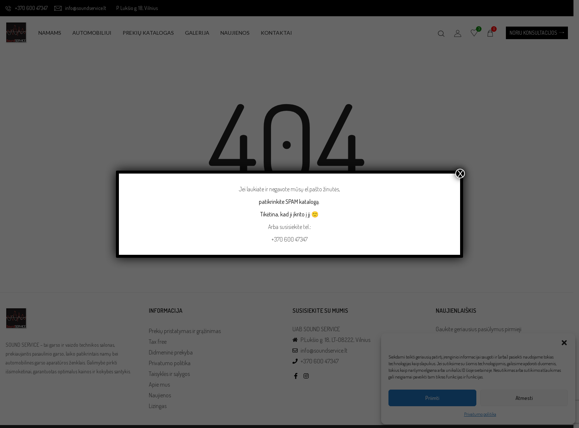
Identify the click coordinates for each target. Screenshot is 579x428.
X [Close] (460, 173)
